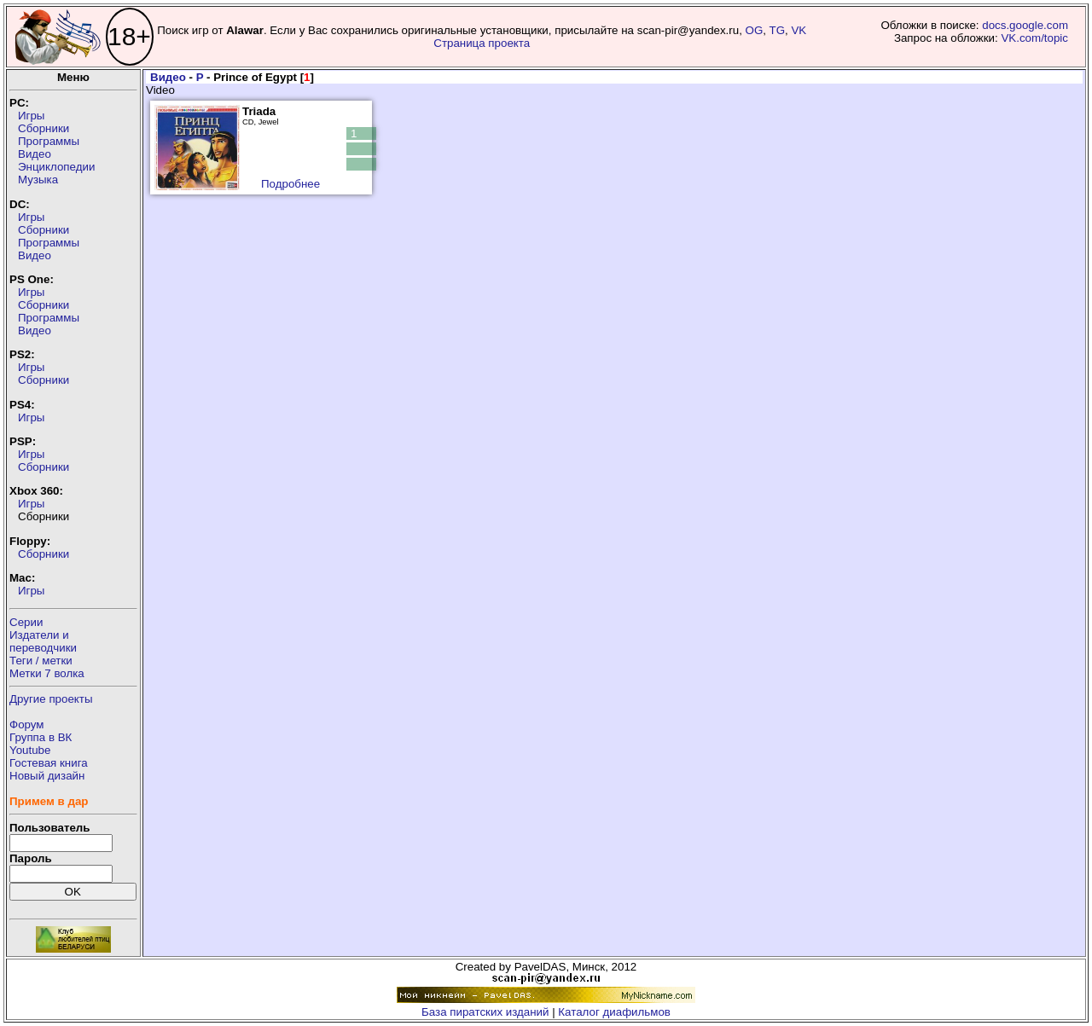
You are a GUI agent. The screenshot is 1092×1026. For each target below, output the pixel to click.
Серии (26, 622)
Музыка (38, 179)
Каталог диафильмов (614, 1012)
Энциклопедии (56, 166)
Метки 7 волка (46, 673)
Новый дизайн (46, 775)
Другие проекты (51, 699)
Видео (34, 154)
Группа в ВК (40, 737)
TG (778, 30)
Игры (31, 115)
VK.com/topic (1034, 38)
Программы (48, 141)
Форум (26, 724)
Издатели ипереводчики (43, 641)
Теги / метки (41, 660)
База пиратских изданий (485, 1012)
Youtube (29, 750)
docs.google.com (1025, 25)
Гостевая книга (48, 762)
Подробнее (290, 183)
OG (755, 30)
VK (798, 30)
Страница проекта (481, 43)
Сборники (43, 128)
